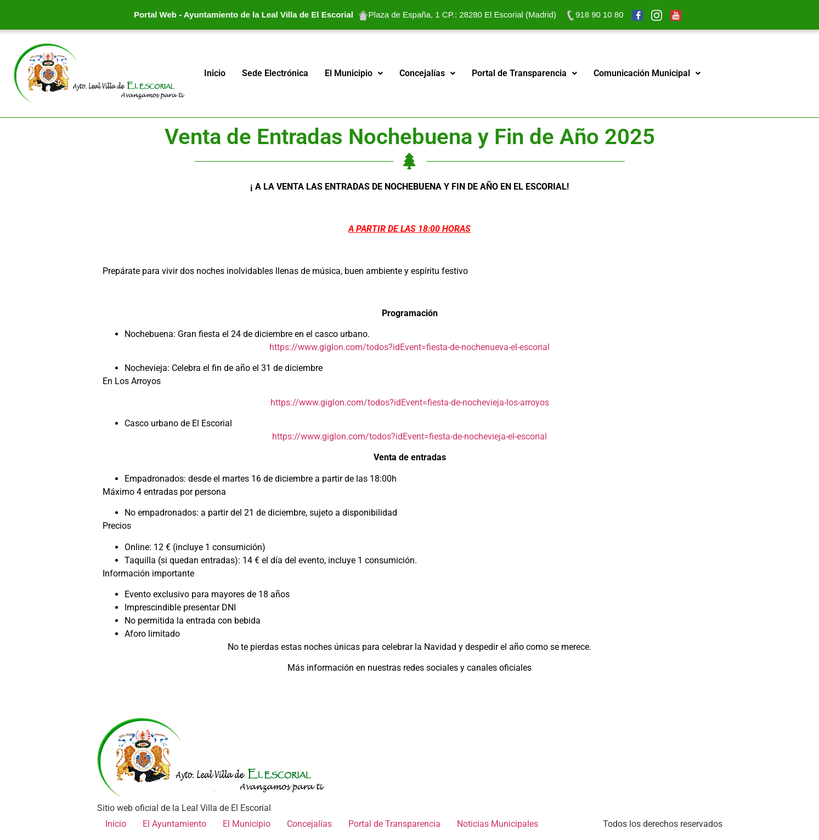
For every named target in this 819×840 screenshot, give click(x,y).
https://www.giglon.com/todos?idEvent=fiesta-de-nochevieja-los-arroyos (409, 402)
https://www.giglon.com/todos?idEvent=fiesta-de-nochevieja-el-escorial (409, 436)
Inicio (214, 73)
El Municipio (354, 73)
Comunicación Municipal (647, 73)
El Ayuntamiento (174, 824)
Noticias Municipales (497, 824)
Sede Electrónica (275, 73)
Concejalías (427, 73)
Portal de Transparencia (524, 73)
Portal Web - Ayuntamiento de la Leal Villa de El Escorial (243, 14)
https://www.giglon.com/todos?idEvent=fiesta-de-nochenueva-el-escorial (409, 347)
